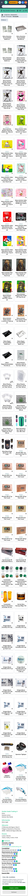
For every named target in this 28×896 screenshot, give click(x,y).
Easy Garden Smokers (8, 11)
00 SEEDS (7, 558)
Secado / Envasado (6, 16)
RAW (24, 11)
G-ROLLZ (21, 103)
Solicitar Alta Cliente (7, 817)
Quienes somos (6, 815)
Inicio (3, 813)
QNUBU (7, 753)
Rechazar (14, 892)
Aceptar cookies (14, 888)
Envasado (15, 16)
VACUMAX (21, 775)
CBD (19, 11)
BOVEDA (21, 450)
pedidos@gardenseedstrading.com (11, 846)
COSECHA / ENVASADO (11, 15)
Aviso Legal (5, 822)
